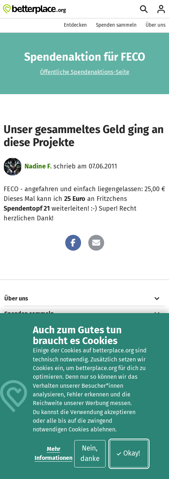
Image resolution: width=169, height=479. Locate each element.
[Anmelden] (161, 9)
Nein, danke (89, 453)
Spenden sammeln (116, 25)
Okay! (128, 453)
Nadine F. (38, 166)
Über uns (155, 25)
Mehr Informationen (53, 453)
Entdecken (75, 25)
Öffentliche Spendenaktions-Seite (84, 72)
